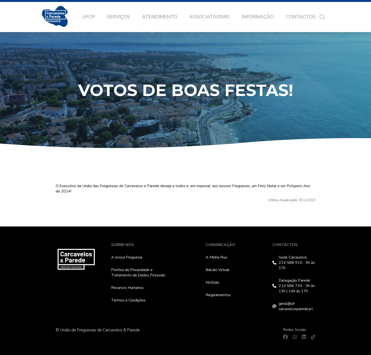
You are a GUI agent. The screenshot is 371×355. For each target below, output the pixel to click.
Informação (258, 17)
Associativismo (209, 17)
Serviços (118, 17)
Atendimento (159, 17)
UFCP (88, 17)
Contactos (301, 17)
